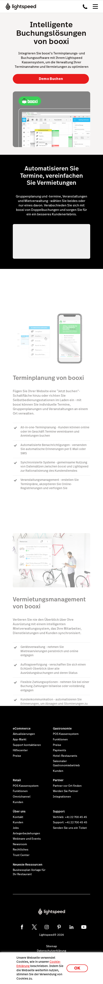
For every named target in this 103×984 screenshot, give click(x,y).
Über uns (19, 811)
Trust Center (21, 855)
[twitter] (34, 927)
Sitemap (51, 946)
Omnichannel (21, 797)
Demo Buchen (51, 78)
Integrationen (62, 797)
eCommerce (21, 728)
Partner (58, 780)
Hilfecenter (20, 750)
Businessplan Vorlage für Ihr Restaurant (29, 872)
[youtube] (83, 927)
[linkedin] (71, 927)
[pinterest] (59, 927)
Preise (17, 756)
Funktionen (60, 739)
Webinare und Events (27, 839)
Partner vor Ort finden (67, 786)
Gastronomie (62, 728)
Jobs (16, 828)
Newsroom (20, 844)
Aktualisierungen (24, 734)
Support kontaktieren (27, 745)
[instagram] (46, 927)
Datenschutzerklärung (51, 951)
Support (59, 811)
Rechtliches (20, 850)
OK (77, 968)
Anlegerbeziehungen (26, 833)
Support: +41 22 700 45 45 (70, 822)
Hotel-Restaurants (65, 756)
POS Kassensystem (66, 734)
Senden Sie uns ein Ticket (70, 828)
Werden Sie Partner (65, 791)
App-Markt (19, 739)
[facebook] (22, 927)
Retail (17, 780)
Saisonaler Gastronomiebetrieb (66, 763)
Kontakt (18, 817)
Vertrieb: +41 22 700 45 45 (70, 817)
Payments (59, 750)
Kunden (58, 771)
